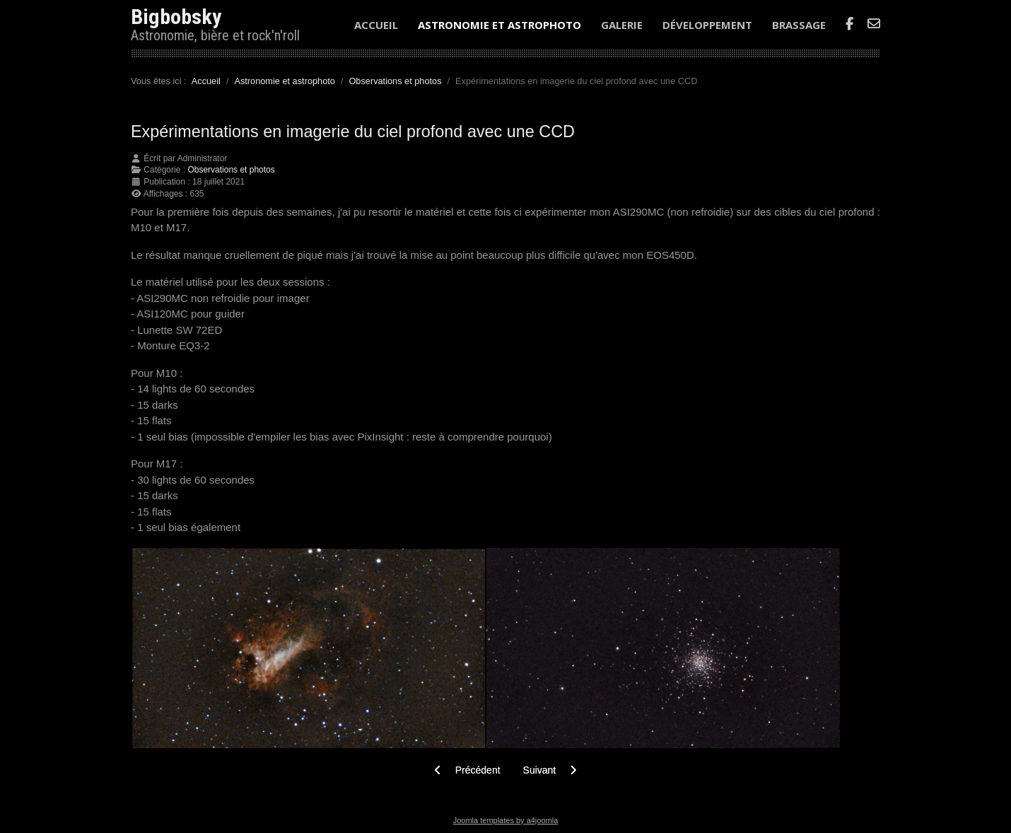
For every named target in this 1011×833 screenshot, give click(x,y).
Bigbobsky (176, 16)
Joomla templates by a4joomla (506, 820)
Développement (707, 25)
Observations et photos (230, 170)
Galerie (622, 25)
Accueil (376, 25)
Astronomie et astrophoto (499, 25)
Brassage (799, 25)
